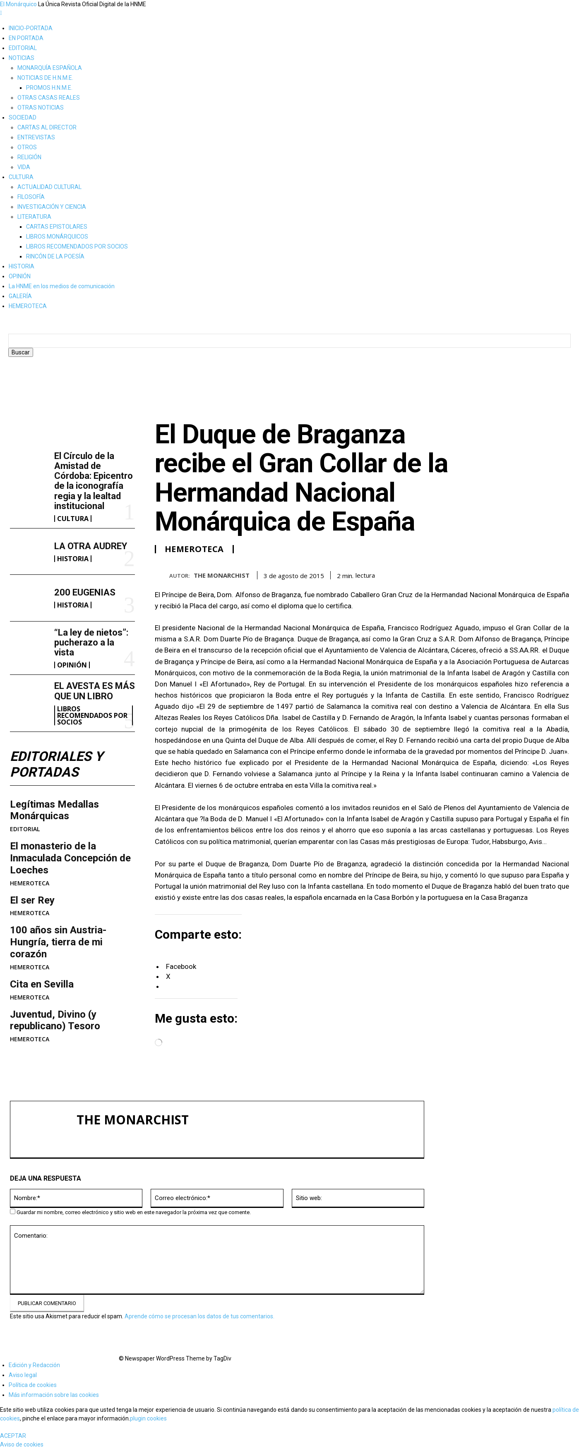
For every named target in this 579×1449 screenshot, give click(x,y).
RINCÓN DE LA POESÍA (55, 256)
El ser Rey (32, 900)
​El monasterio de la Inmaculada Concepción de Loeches (70, 858)
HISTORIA (21, 266)
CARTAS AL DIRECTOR (47, 127)
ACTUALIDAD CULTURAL (49, 187)
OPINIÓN (20, 276)
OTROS (27, 147)
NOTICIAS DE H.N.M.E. (45, 77)
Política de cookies (33, 1385)
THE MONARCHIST (222, 575)
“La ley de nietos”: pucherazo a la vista (91, 642)
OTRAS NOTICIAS (40, 107)
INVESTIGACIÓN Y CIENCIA (51, 206)
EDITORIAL (23, 48)
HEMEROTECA (28, 306)
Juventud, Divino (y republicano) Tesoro (55, 1020)
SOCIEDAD (22, 117)
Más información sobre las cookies (54, 1395)
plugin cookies (148, 1418)
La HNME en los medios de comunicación (62, 286)
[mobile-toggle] (1, 13)
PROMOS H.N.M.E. (49, 87)
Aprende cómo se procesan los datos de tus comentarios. (199, 1316)
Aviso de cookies (21, 1444)
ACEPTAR (13, 1435)
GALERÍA (20, 296)
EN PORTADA (26, 38)
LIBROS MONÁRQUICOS (57, 236)
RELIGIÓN (29, 157)
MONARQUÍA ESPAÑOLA (49, 68)
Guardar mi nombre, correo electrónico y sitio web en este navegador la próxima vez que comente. (134, 1212)
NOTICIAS (21, 58)
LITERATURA (34, 216)
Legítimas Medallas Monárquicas (54, 810)
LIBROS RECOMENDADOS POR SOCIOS (77, 246)
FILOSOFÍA (31, 197)
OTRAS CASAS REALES (48, 97)
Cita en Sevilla (42, 984)
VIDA (23, 167)
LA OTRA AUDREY (90, 546)
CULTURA (21, 177)
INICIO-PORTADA (31, 28)
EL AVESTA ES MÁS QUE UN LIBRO (94, 691)
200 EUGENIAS (84, 592)
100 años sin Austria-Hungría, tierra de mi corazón (58, 942)
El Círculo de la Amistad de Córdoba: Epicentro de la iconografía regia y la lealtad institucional (93, 481)
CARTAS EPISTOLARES (56, 226)
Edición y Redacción (34, 1365)
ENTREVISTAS (36, 137)
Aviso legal (23, 1375)
